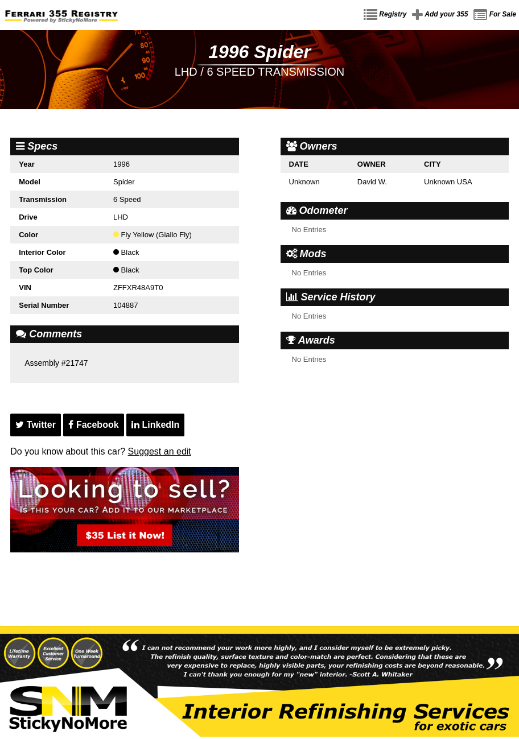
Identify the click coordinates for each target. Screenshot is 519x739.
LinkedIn (155, 425)
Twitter (35, 425)
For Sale (494, 15)
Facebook (93, 425)
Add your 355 (440, 15)
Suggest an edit (159, 451)
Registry (385, 15)
